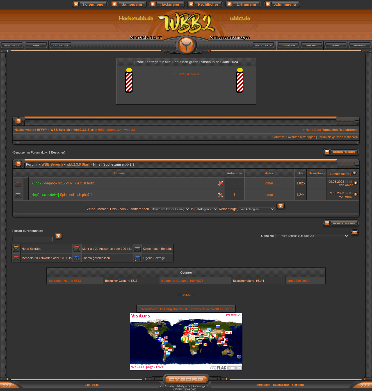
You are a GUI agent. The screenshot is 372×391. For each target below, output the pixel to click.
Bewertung (317, 173)
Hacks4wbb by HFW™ (31, 129)
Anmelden (330, 129)
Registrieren (348, 129)
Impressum (186, 295)
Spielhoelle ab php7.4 (76, 195)
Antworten (234, 173)
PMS (95, 384)
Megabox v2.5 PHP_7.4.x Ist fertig (69, 183)
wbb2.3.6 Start (84, 129)
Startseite (298, 384)
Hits (300, 173)
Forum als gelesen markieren (338, 137)
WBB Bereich (60, 129)
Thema (119, 173)
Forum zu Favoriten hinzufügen (293, 137)
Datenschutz (281, 384)
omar (269, 183)
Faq (87, 384)
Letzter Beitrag (341, 173)
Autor (269, 173)
